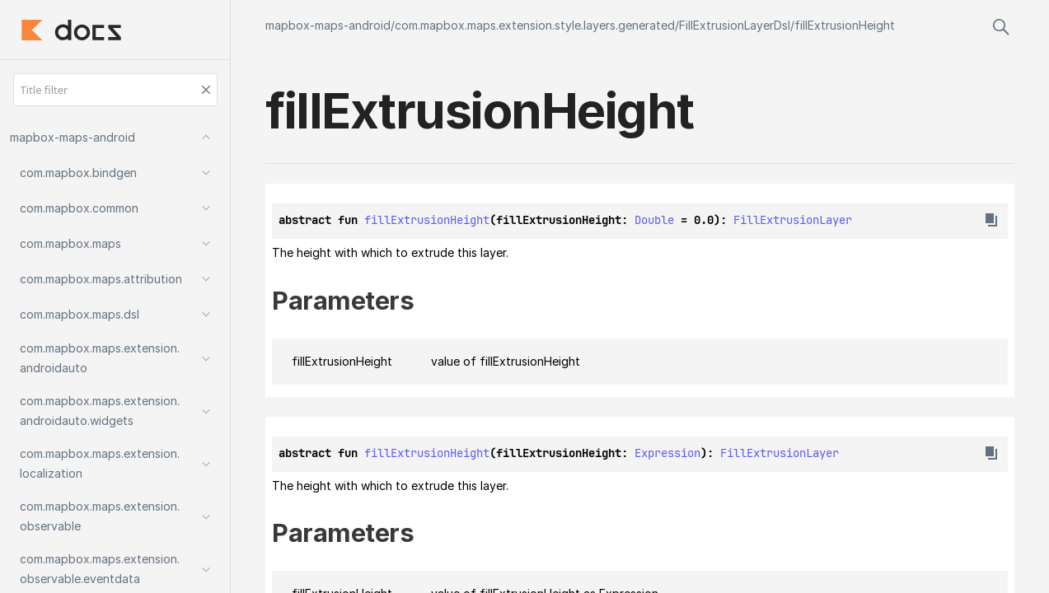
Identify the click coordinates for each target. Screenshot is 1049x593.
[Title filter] (115, 89)
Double (654, 219)
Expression (667, 453)
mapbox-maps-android (328, 25)
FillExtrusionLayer (792, 219)
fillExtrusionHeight (844, 25)
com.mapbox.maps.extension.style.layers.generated (535, 25)
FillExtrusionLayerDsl (734, 25)
